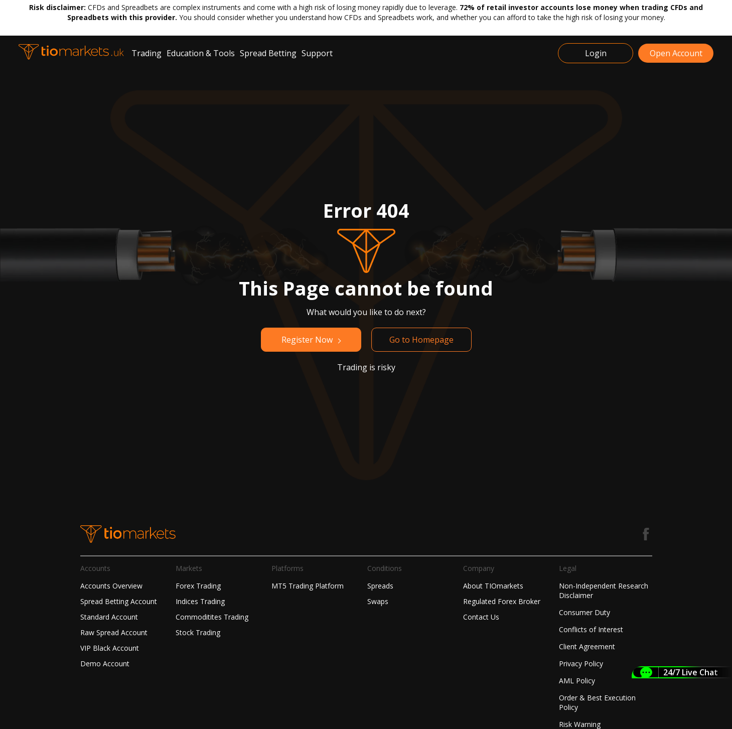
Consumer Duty (584, 612)
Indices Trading (200, 601)
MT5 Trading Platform (307, 586)
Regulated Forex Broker (501, 601)
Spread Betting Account (118, 601)
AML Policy (577, 680)
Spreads (380, 586)
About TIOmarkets (493, 586)
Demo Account (104, 663)
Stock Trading (198, 632)
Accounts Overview (111, 586)
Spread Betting (268, 53)
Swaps (377, 601)
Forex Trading (198, 586)
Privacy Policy (581, 663)
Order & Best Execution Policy (597, 702)
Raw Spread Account (114, 632)
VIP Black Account (109, 648)
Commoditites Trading (212, 617)
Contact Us (481, 617)
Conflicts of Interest (591, 629)
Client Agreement (587, 646)
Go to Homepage (421, 339)
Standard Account (109, 617)
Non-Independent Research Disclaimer (603, 590)
